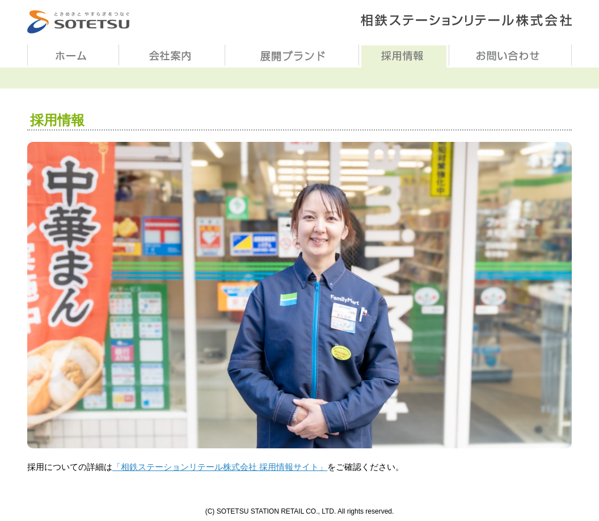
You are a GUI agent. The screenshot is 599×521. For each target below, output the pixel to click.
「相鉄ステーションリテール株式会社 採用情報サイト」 (219, 467)
